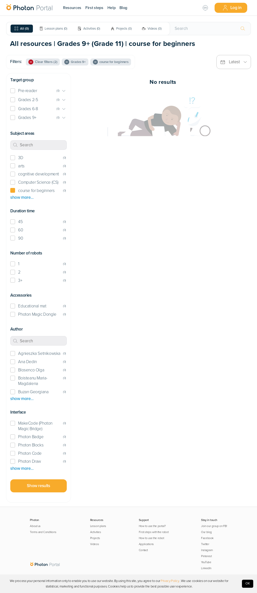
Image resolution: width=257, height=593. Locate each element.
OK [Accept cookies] (247, 583)
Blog (123, 7)
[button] (38, 91)
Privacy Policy (170, 581)
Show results (38, 485)
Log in (232, 8)
